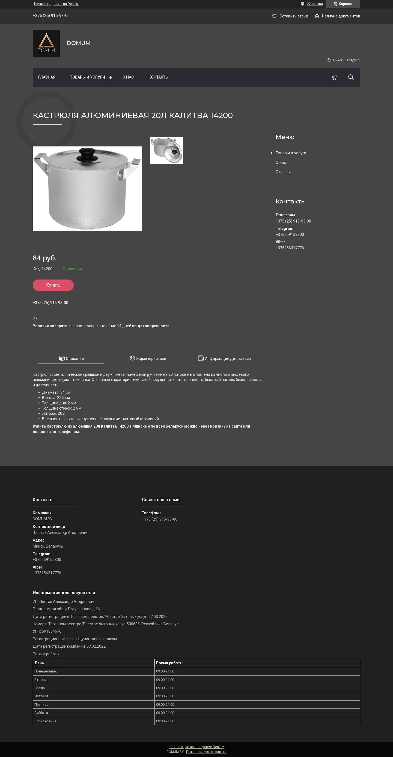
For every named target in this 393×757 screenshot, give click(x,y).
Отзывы (283, 171)
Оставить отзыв (293, 16)
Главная (46, 77)
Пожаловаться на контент (206, 752)
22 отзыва (315, 4)
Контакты (158, 77)
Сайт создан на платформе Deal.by (196, 747)
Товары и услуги (87, 77)
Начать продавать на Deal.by (56, 4)
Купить (53, 285)
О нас (128, 77)
